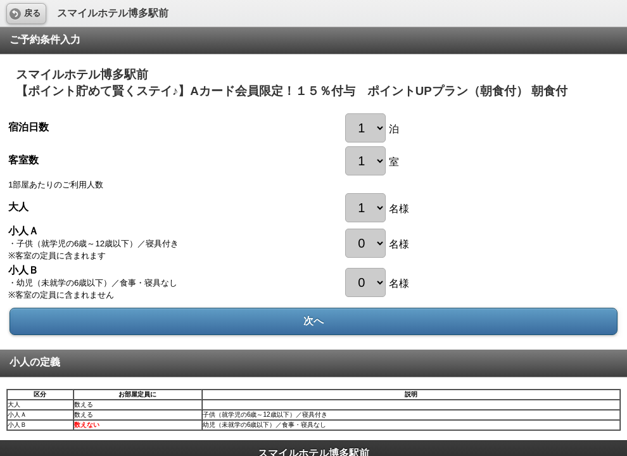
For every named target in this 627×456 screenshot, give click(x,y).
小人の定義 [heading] (35, 362)
